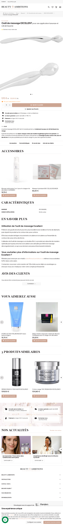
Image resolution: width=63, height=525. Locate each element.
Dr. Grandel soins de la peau (34, 13)
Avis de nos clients (48, 143)
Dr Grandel (5, 21)
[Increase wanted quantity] (9, 105)
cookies (11, 515)
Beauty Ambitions (8, 13)
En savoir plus (36, 143)
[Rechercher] (49, 7)
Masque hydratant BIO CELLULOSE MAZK (45, 188)
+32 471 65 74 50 (9, 122)
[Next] (61, 322)
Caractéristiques (24, 143)
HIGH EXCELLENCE (48, 13)
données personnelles (24, 518)
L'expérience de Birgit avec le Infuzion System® (45, 456)
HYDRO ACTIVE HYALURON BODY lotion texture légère (14, 334)
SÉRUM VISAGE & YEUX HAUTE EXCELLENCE (15, 389)
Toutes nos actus (55, 430)
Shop (17, 13)
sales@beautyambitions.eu (34, 258)
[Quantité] (6, 105)
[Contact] (4, 1)
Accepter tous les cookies (52, 522)
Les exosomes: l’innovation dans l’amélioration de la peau (13, 456)
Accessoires (13, 143)
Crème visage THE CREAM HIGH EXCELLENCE (46, 389)
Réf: (2, 126)
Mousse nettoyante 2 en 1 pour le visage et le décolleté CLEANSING (16, 189)
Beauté (23, 13)
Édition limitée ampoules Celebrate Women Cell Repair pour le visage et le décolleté (46, 334)
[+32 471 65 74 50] (12, 1)
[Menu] (60, 7)
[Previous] (2, 322)
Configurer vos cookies (34, 522)
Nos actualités (15, 430)
